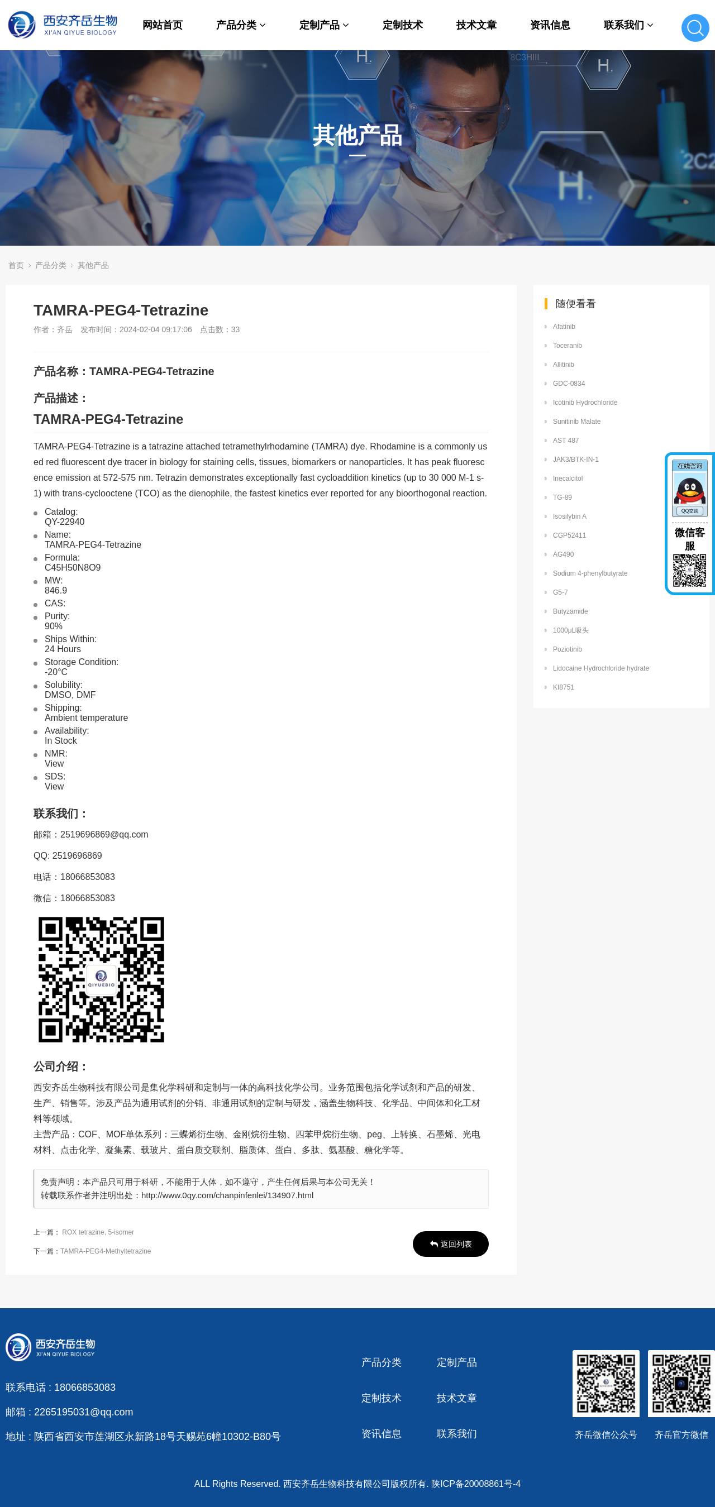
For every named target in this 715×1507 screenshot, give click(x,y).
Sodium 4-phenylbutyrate (590, 573)
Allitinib (563, 365)
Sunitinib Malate (576, 421)
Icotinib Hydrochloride (585, 402)
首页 (16, 265)
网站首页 (162, 25)
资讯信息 (550, 25)
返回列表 (451, 1244)
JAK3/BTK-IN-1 (576, 459)
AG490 (563, 554)
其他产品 (93, 265)
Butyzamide (570, 611)
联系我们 (629, 25)
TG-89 (562, 497)
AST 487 (566, 440)
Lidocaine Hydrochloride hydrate (601, 668)
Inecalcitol (568, 478)
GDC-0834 (569, 383)
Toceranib (567, 346)
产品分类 (241, 25)
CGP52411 (569, 535)
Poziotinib (567, 649)
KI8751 (563, 687)
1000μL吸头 (571, 630)
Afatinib (564, 327)
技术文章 (476, 25)
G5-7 (560, 592)
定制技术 (403, 25)
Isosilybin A (570, 516)
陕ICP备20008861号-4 (476, 1484)
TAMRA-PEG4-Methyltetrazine (105, 1251)
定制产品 (324, 25)
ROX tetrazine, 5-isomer (98, 1232)
